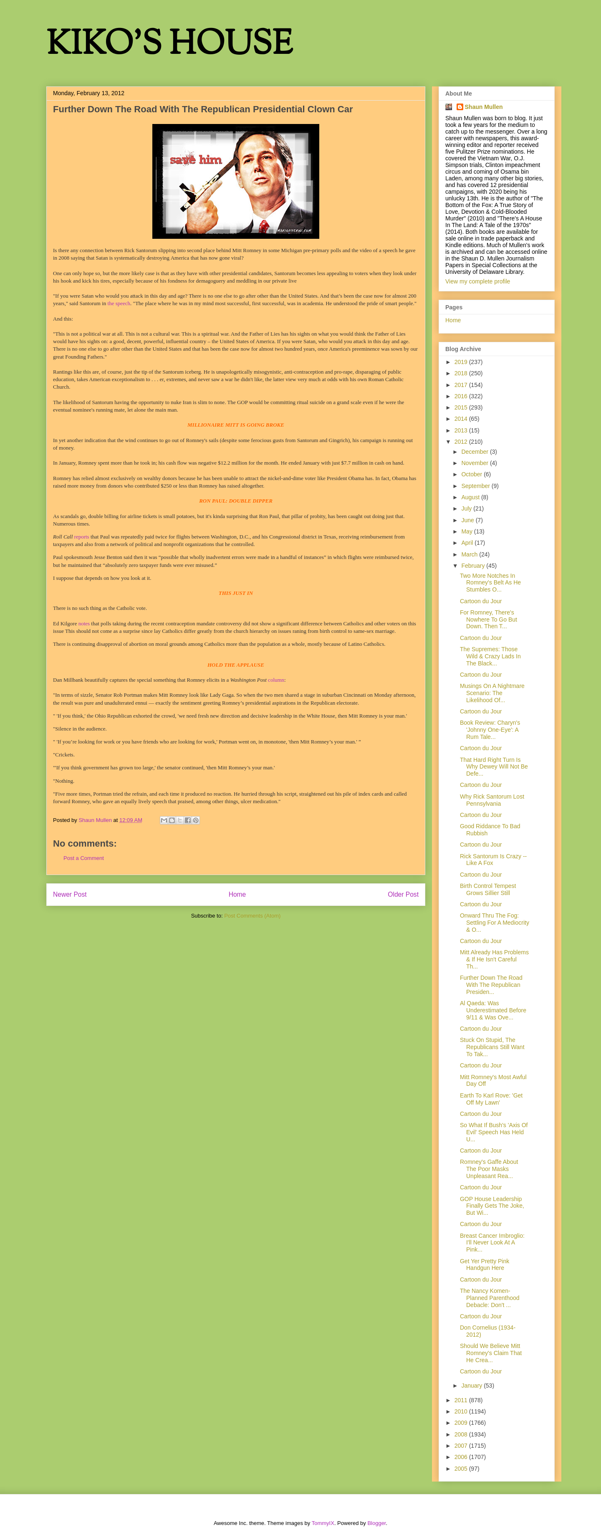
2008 (462, 1434)
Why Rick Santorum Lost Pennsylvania (492, 800)
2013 (462, 430)
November (475, 463)
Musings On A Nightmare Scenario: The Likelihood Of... (492, 693)
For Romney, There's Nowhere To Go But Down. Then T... (488, 619)
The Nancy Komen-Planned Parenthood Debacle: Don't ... (490, 1297)
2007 (462, 1445)
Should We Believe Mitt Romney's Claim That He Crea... (491, 1353)
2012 (462, 441)
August (471, 497)
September (476, 486)
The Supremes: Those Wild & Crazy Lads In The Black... (490, 656)
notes (84, 623)
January (472, 1385)
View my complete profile (477, 281)
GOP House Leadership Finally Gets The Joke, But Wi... (492, 1206)
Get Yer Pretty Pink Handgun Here (484, 1265)
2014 (462, 418)
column (276, 680)
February (473, 565)
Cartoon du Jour (481, 601)
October (472, 474)
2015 (462, 407)
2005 (462, 1468)
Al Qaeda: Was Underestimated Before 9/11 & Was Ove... (493, 1010)
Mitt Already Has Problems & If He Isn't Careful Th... (494, 959)
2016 (462, 396)
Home (237, 894)
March (470, 554)
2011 (462, 1400)
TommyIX (323, 1523)
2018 (462, 373)
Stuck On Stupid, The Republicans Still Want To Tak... (492, 1047)
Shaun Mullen (484, 107)
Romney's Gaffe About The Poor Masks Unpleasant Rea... (489, 1168)
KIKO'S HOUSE (169, 46)
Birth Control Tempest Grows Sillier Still (488, 889)
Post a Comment (83, 858)
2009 (462, 1422)
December (475, 451)
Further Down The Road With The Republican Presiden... (491, 984)
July (467, 508)
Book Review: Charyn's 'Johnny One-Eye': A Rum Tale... (490, 729)
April (468, 542)
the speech (119, 303)
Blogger (376, 1523)
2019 (462, 362)
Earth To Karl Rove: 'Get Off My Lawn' (491, 1099)
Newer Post (70, 894)
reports (81, 537)
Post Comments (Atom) (252, 916)
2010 (462, 1411)
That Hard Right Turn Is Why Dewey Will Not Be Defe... (494, 766)
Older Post (403, 894)
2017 (462, 385)
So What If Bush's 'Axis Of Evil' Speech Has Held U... (494, 1132)
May (467, 531)
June (468, 520)
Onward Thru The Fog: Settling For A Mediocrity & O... (494, 922)
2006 (462, 1457)
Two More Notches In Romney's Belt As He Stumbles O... (490, 582)
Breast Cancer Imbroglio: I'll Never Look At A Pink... (492, 1242)
